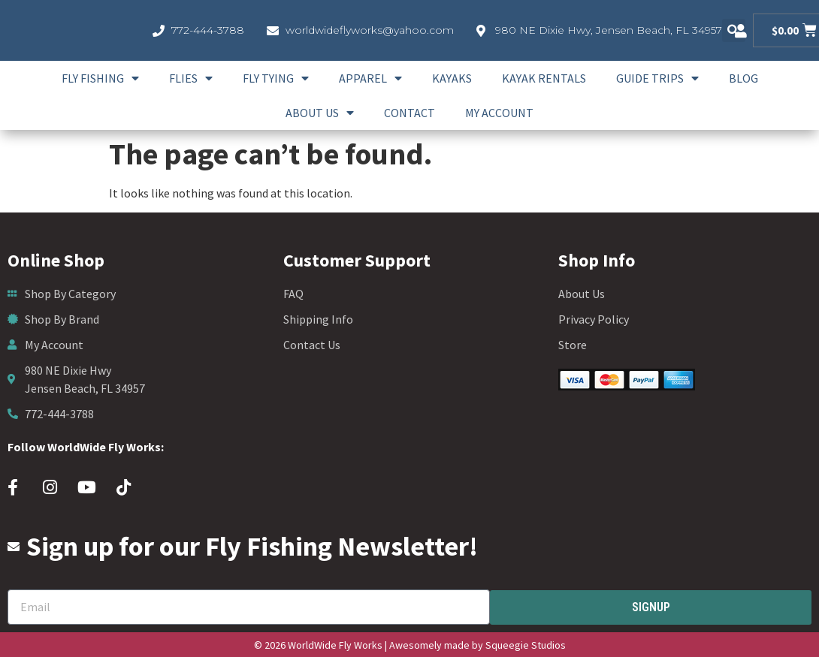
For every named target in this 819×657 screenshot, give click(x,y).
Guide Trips (657, 78)
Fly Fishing (100, 78)
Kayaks (452, 78)
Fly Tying (276, 78)
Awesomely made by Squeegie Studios (477, 645)
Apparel (370, 78)
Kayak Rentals (544, 78)
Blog (743, 78)
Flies (191, 78)
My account (499, 112)
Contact (409, 112)
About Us (320, 112)
